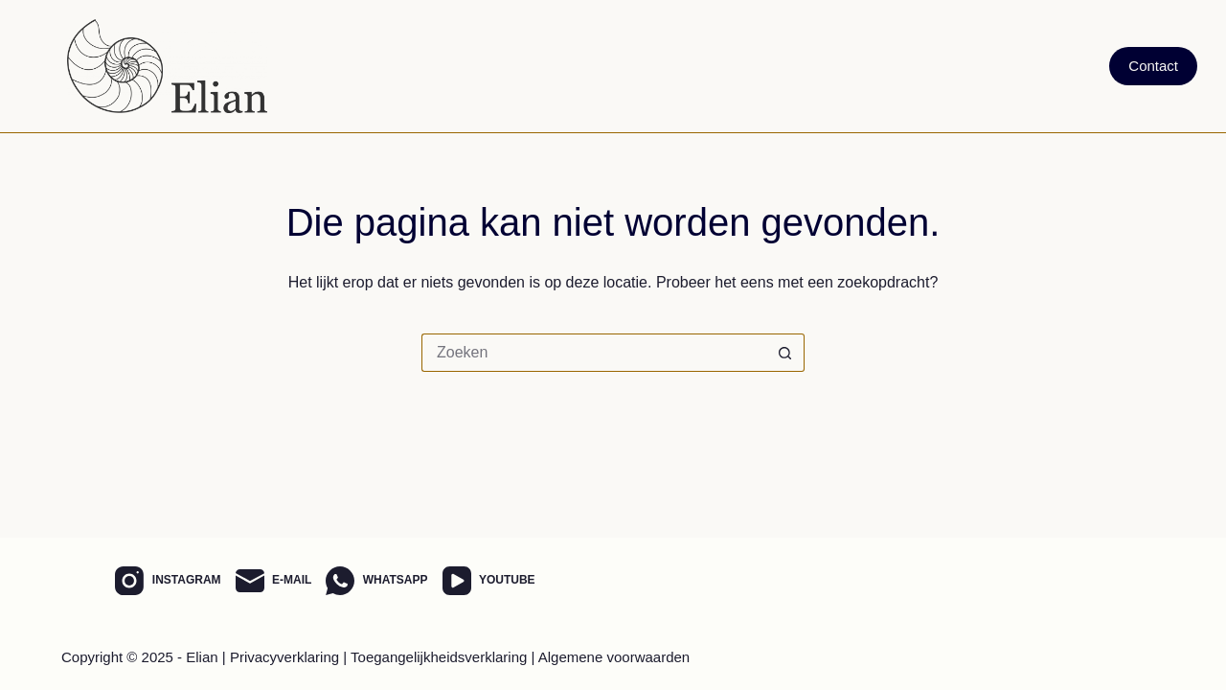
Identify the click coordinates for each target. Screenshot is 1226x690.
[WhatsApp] (376, 580)
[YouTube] (489, 580)
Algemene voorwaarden (614, 657)
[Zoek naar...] (593, 353)
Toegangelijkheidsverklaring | (442, 657)
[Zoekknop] (785, 353)
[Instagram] (167, 580)
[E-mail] (274, 580)
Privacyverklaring (284, 657)
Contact (1153, 66)
